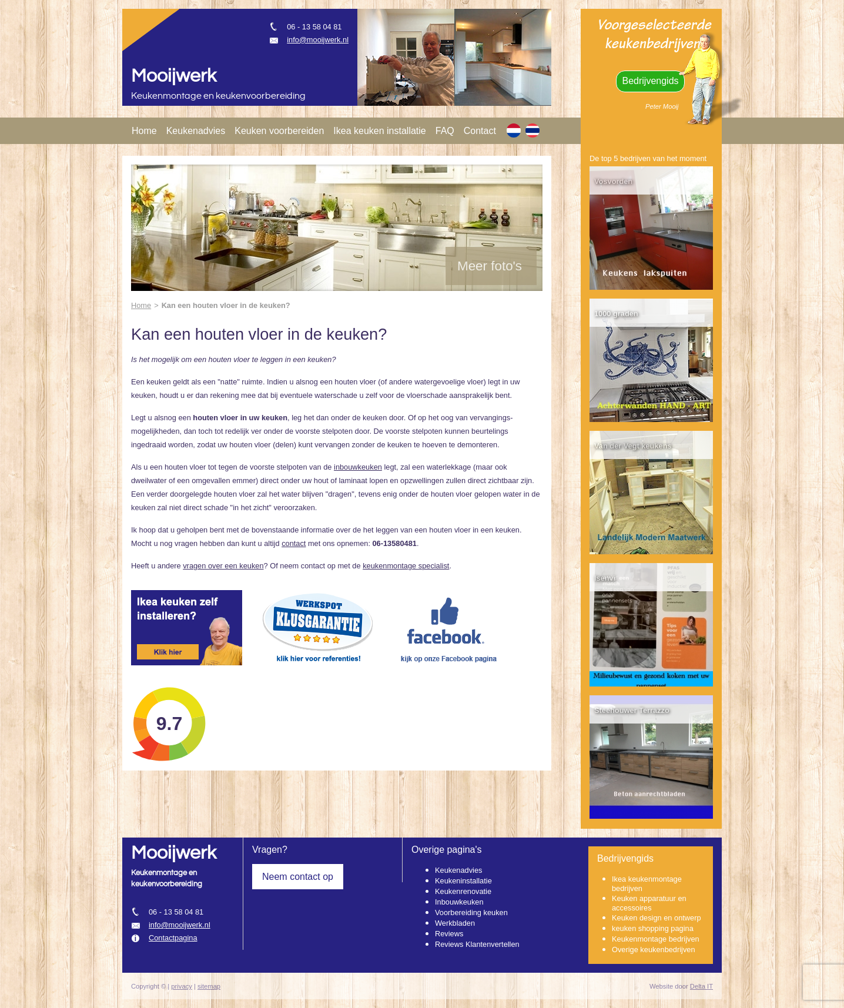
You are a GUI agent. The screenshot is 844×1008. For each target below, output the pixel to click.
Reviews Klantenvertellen (477, 944)
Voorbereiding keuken (471, 912)
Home (144, 131)
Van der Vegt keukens (633, 445)
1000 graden (616, 313)
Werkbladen (455, 923)
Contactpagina (173, 937)
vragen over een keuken (223, 565)
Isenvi (604, 578)
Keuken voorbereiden (279, 131)
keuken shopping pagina (653, 928)
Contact (480, 131)
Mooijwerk (173, 76)
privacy (181, 986)
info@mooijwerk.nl (318, 39)
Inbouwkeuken (459, 902)
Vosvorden (613, 181)
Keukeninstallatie (463, 880)
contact (294, 543)
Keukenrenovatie (463, 891)
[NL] (514, 130)
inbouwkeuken (358, 467)
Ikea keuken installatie (379, 131)
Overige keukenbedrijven (653, 949)
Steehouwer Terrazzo (631, 710)
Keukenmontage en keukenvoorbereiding (218, 96)
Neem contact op (297, 877)
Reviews (449, 933)
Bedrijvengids (650, 81)
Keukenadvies (196, 131)
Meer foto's (489, 266)
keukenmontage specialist (406, 565)
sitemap (208, 986)
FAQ (445, 131)
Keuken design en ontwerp (656, 917)
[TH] (532, 130)
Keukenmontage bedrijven (655, 939)
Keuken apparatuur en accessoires (649, 903)
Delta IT (701, 986)
